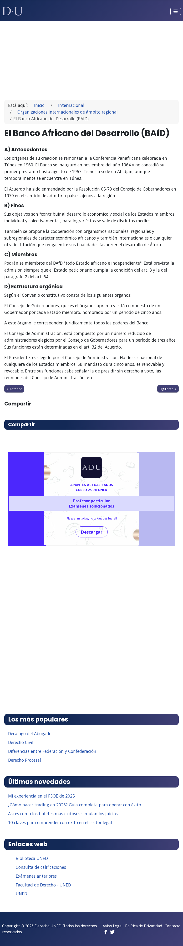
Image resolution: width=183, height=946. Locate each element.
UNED (21, 894)
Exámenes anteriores (36, 876)
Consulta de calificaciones (41, 867)
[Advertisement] (91, 58)
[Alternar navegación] (175, 11)
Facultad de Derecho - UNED (43, 885)
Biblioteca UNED (32, 858)
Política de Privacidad (143, 926)
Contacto (172, 926)
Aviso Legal (112, 926)
